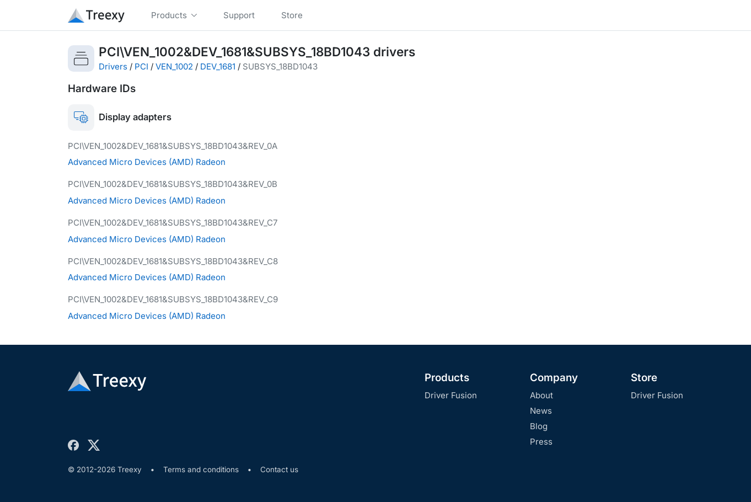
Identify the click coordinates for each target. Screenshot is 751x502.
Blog (539, 426)
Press (541, 441)
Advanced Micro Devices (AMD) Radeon (147, 162)
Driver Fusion (451, 395)
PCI (141, 66)
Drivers (113, 66)
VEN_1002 (174, 66)
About (541, 395)
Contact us (279, 469)
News (541, 410)
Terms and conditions (201, 469)
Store (644, 377)
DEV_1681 (217, 66)
